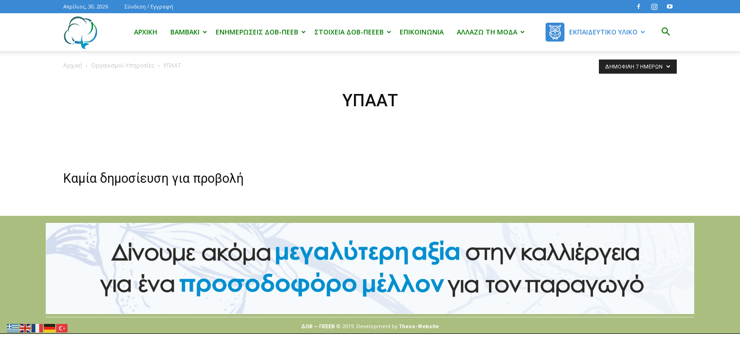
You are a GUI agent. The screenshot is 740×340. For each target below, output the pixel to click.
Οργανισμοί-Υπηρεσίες (122, 65)
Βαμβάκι (188, 31)
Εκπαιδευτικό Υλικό (607, 31)
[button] (665, 32)
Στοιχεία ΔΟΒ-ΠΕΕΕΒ (352, 31)
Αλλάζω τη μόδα (491, 31)
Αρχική (145, 31)
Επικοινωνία (422, 31)
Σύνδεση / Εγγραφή (149, 6)
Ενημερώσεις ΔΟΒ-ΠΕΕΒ (261, 31)
